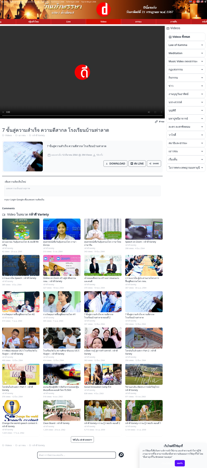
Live (68, 21)
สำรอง (159, 121)
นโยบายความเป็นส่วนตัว (184, 456)
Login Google (17, 199)
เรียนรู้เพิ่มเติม (168, 463)
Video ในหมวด (25, 214)
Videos (7, 135)
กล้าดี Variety (37, 135)
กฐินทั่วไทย (33, 21)
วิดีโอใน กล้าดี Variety (82, 440)
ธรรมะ (138, 21)
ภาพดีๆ (173, 21)
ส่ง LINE (137, 163)
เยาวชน (20, 135)
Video (104, 21)
